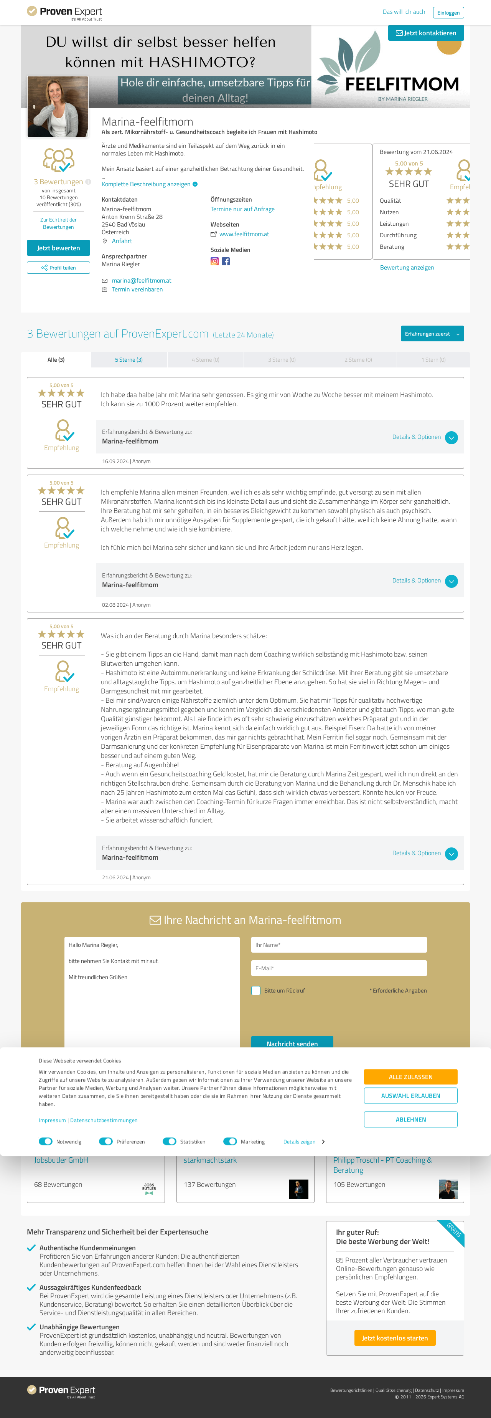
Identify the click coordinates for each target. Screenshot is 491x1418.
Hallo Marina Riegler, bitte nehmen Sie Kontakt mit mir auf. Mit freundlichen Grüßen (152, 1003)
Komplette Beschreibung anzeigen (149, 184)
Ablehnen (411, 1381)
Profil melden (324, 1104)
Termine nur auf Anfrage (243, 209)
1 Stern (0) (433, 360)
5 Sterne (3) (129, 360)
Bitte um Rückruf (284, 990)
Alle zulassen (411, 1338)
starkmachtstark (210, 1159)
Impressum (52, 1382)
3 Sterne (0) (282, 360)
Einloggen (448, 12)
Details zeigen (299, 1403)
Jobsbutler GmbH (61, 1159)
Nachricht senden (292, 1044)
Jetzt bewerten (58, 248)
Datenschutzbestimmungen (104, 1382)
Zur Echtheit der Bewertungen (58, 223)
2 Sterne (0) (358, 360)
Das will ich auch (404, 11)
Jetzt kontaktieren (426, 33)
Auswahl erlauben (410, 1357)
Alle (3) (56, 359)
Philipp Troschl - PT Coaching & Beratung (382, 1164)
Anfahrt (122, 241)
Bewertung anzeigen (349, 267)
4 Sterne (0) (205, 360)
